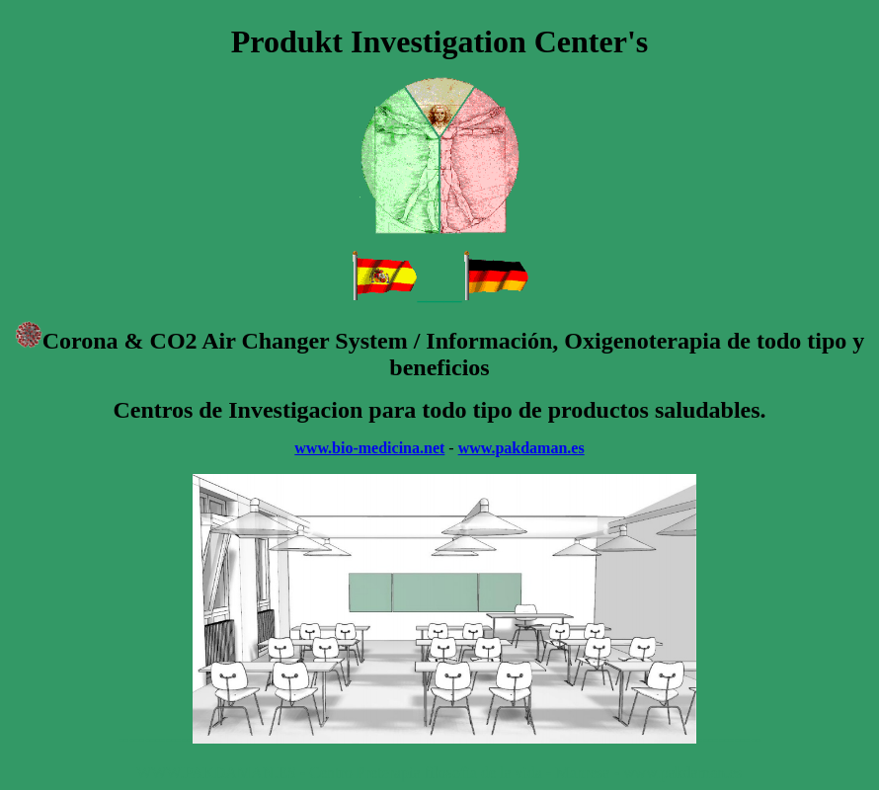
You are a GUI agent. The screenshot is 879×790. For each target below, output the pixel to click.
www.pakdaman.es (521, 447)
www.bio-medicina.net (369, 447)
